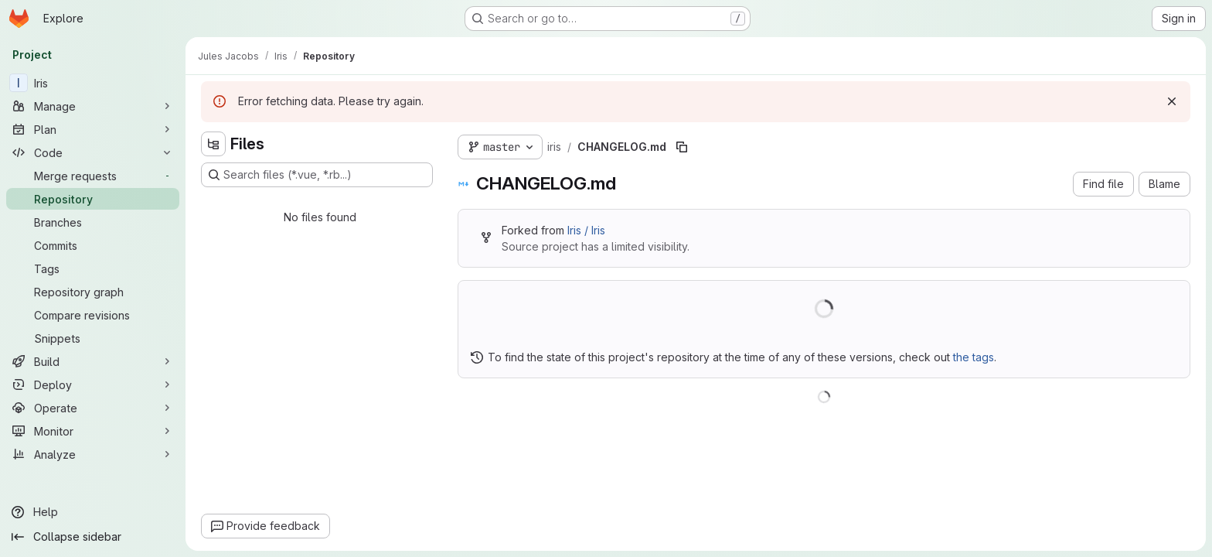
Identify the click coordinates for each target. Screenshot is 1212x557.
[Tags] (92, 268)
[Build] (92, 361)
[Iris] (92, 83)
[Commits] (92, 245)
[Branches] (92, 222)
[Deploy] (92, 384)
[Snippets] (92, 338)
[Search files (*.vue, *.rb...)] (317, 174)
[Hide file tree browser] (213, 144)
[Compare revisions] (92, 315)
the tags (973, 357)
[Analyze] (92, 454)
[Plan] (92, 129)
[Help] (92, 512)
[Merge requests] (92, 175)
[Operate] (92, 408)
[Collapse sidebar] (92, 537)
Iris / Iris (586, 230)
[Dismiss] (1172, 101)
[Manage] (92, 106)
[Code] (92, 152)
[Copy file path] (681, 147)
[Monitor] (92, 431)
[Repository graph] (92, 291)
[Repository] (92, 199)
